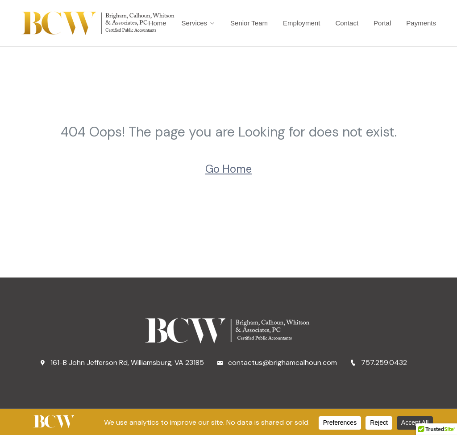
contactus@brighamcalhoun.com (277, 362)
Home (157, 23)
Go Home (228, 169)
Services (195, 23)
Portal (382, 23)
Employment (301, 23)
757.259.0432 (378, 362)
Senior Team (249, 23)
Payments (421, 23)
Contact (346, 23)
